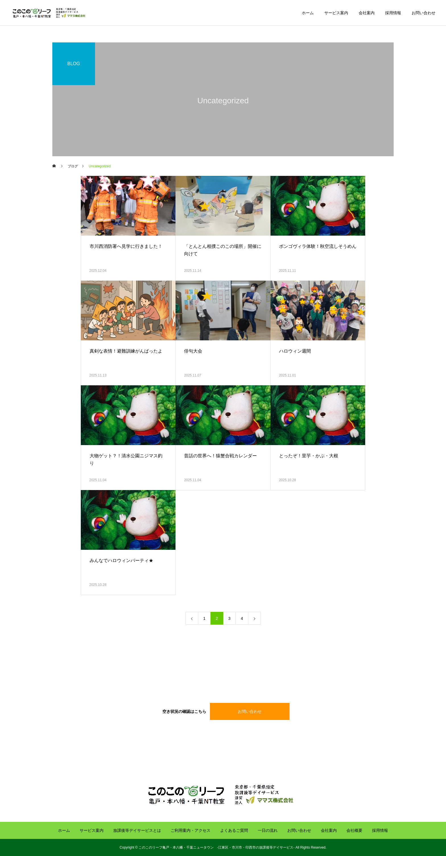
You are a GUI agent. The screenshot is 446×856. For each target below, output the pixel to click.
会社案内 (367, 13)
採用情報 (393, 13)
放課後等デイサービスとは (137, 830)
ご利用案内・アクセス (190, 830)
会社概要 (354, 830)
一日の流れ (268, 830)
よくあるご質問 (234, 830)
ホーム (308, 13)
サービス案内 (336, 13)
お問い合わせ (423, 13)
